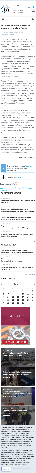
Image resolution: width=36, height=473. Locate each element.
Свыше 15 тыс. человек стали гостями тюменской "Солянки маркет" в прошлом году (17, 251)
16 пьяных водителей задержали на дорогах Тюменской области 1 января (17, 260)
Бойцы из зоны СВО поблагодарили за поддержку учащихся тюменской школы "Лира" (18, 210)
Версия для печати (8, 34)
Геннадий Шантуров (23, 188)
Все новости (29, 241)
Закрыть (6, 469)
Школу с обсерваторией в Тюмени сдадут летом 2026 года (18, 353)
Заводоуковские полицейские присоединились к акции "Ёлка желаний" (17, 235)
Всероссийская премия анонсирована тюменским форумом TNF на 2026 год (14, 227)
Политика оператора (20, 464)
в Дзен (18, 177)
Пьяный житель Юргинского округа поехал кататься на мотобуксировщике (16, 218)
